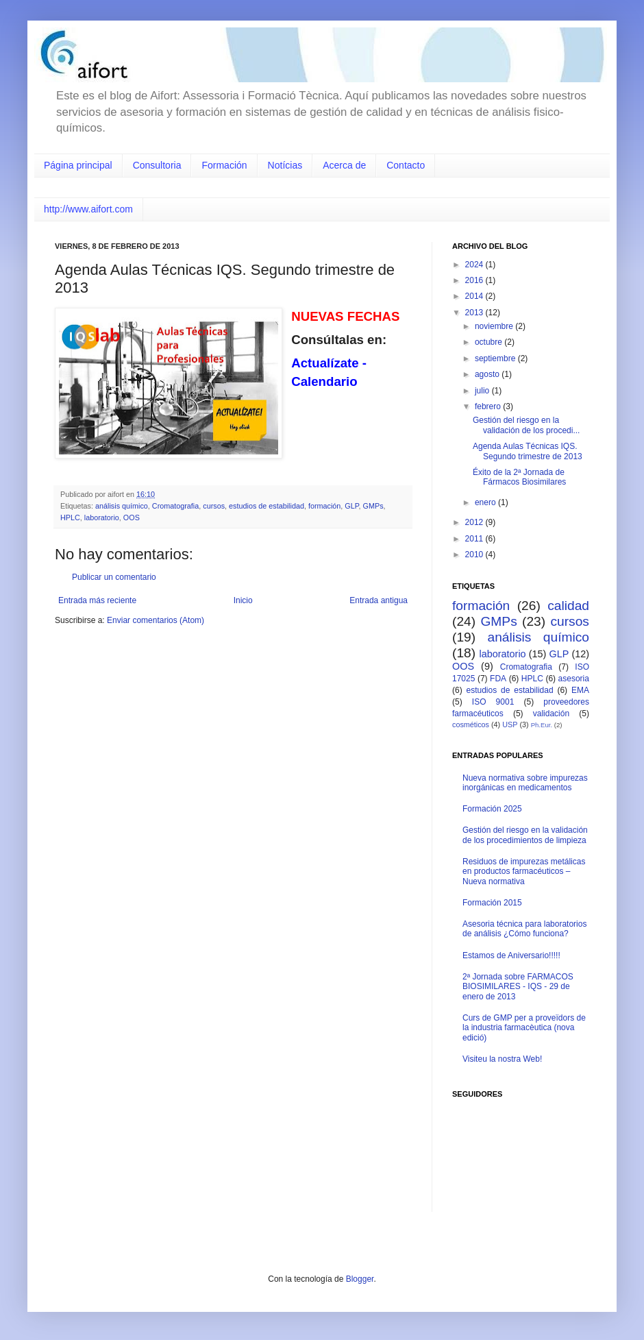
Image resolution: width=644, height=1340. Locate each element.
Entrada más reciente (97, 600)
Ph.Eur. (541, 725)
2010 (475, 554)
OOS (131, 517)
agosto (488, 374)
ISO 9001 (493, 702)
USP (509, 724)
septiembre (496, 358)
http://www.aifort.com (88, 209)
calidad (568, 605)
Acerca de (344, 165)
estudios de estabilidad (266, 506)
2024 (475, 264)
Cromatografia (175, 506)
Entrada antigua (378, 600)
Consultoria (157, 165)
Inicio (243, 600)
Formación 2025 (492, 809)
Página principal (78, 165)
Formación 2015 (492, 902)
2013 (475, 312)
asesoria (573, 678)
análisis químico (121, 506)
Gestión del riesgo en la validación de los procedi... (526, 425)
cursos (214, 506)
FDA (498, 678)
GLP (351, 506)
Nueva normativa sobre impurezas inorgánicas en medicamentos (525, 782)
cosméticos (470, 724)
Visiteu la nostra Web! (502, 1059)
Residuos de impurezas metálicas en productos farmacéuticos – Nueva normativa (523, 871)
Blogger (360, 1279)
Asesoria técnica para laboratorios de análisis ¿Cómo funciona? (524, 928)
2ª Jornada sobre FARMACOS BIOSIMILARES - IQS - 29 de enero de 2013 (517, 986)
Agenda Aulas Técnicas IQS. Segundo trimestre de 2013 (527, 451)
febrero (489, 406)
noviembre (495, 326)
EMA (580, 690)
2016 (475, 280)
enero (486, 502)
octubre (489, 342)
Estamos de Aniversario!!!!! (511, 955)
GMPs (373, 506)
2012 (475, 522)
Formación (224, 165)
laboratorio (101, 517)
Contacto (405, 165)
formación (324, 506)
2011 (475, 539)
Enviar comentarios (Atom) (155, 620)
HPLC (70, 517)
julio (483, 390)
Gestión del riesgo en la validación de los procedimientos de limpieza (525, 834)
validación (551, 713)
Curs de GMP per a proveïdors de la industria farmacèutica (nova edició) (524, 1028)
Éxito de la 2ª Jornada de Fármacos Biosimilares (519, 477)
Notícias (285, 165)
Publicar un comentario (114, 577)
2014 (475, 296)
